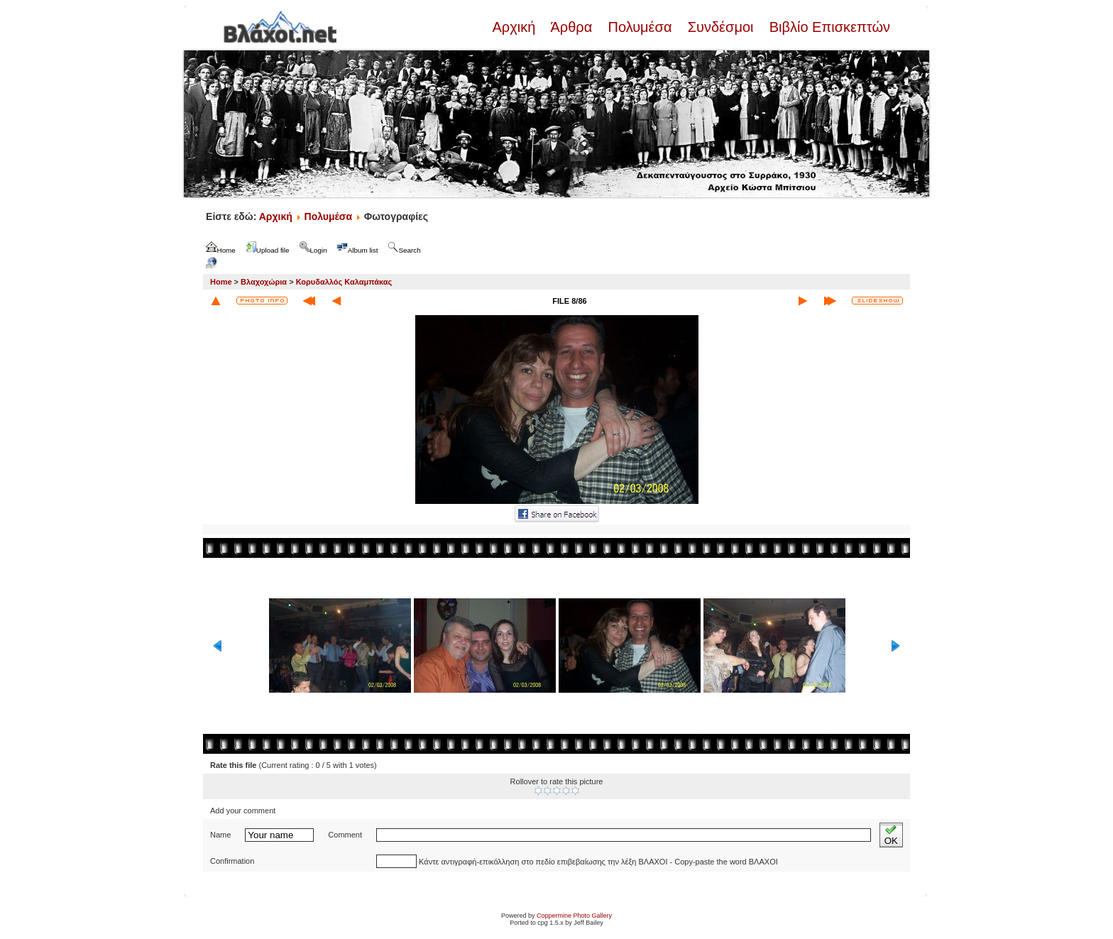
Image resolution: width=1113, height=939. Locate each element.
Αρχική (515, 27)
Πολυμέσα (640, 27)
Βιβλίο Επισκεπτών (827, 27)
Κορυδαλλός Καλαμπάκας (344, 282)
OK (891, 835)
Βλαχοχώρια (264, 282)
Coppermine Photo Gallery (574, 915)
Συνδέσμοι (720, 27)
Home (221, 282)
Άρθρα (571, 27)
